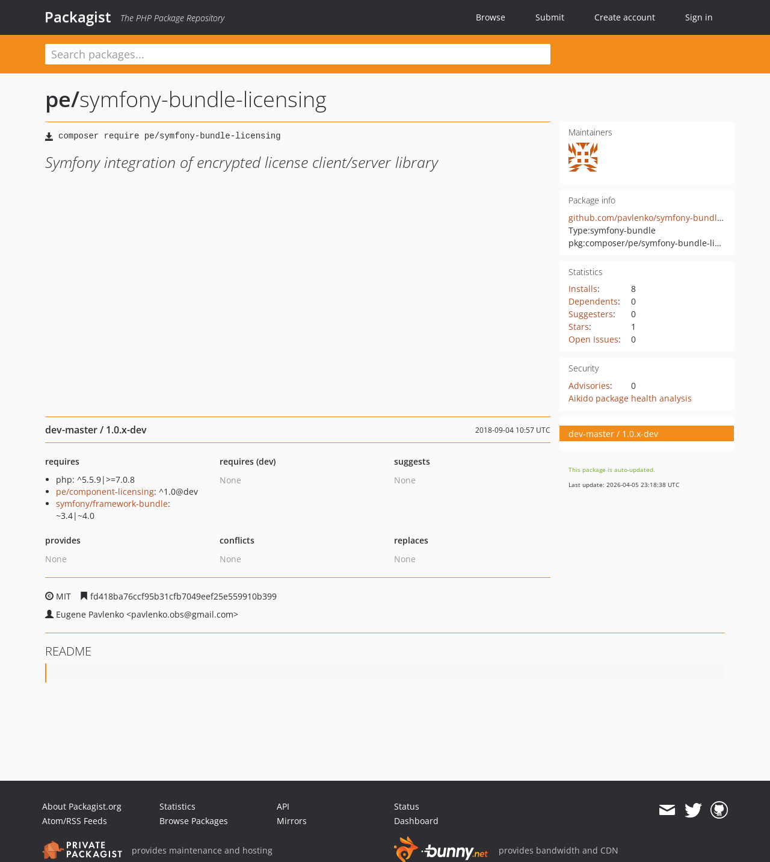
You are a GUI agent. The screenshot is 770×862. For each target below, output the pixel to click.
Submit (549, 17)
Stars (578, 326)
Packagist (78, 16)
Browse (490, 17)
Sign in (699, 17)
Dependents (593, 301)
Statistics (177, 806)
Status (406, 806)
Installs (582, 288)
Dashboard (416, 820)
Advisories (589, 385)
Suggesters (590, 314)
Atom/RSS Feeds (74, 820)
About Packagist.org (82, 806)
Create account (624, 17)
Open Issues (593, 339)
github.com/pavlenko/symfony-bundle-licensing (664, 217)
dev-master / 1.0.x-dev (613, 433)
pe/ (62, 99)
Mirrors (292, 820)
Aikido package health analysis (630, 398)
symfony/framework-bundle (112, 503)
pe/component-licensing (105, 491)
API (283, 806)
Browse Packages (193, 820)
